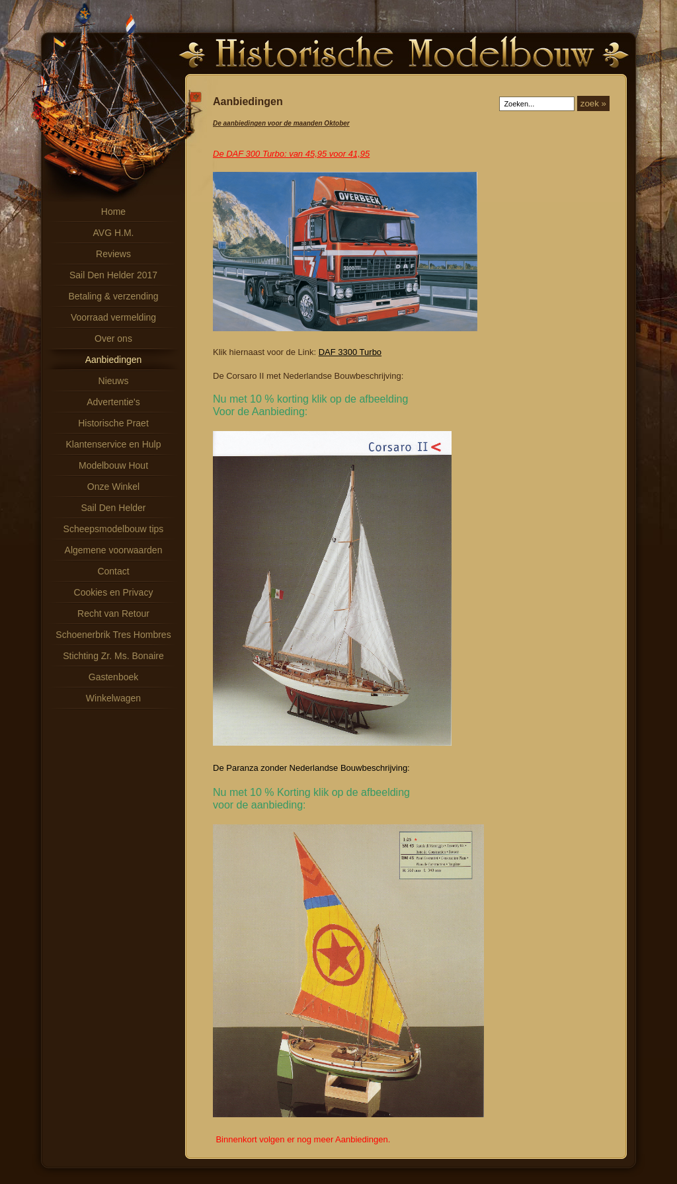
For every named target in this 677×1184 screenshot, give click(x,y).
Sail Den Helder (113, 507)
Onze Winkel (113, 486)
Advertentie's (113, 402)
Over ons (113, 338)
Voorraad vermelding (113, 317)
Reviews (113, 254)
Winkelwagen (113, 698)
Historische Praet (113, 423)
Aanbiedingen (113, 359)
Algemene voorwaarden (114, 550)
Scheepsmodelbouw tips (113, 529)
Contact (113, 571)
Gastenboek (114, 677)
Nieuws (114, 380)
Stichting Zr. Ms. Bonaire (113, 656)
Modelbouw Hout (113, 465)
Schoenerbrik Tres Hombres (113, 634)
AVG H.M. (113, 232)
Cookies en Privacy (113, 592)
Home (113, 211)
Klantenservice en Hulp (113, 444)
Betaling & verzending (113, 296)
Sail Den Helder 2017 (113, 275)
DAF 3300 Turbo (350, 352)
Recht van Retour (113, 613)
